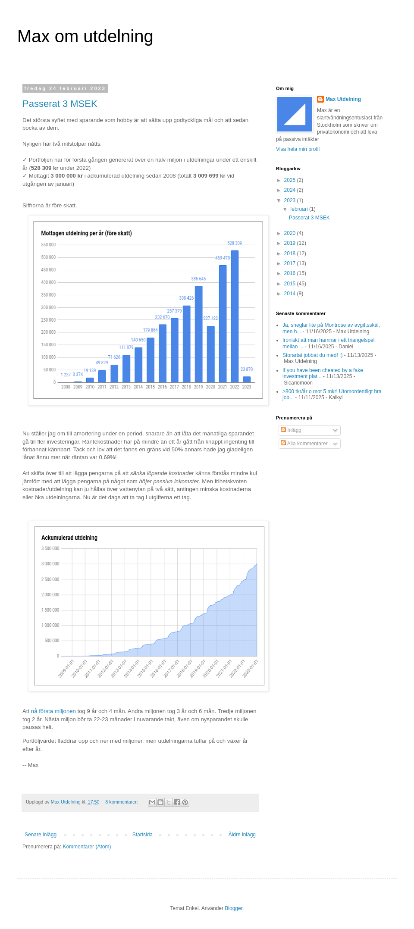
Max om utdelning (85, 36)
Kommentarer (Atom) (87, 847)
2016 (290, 273)
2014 (290, 294)
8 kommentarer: (122, 801)
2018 (290, 253)
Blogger (233, 908)
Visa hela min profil (298, 149)
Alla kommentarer (304, 444)
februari (299, 209)
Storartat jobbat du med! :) (312, 355)
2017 (290, 263)
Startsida (142, 835)
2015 (290, 284)
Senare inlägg (40, 835)
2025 (290, 180)
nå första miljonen (53, 711)
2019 (290, 243)
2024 (290, 190)
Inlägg (291, 430)
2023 (290, 200)
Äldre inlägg (242, 835)
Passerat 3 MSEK (59, 103)
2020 (290, 233)
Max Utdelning (343, 99)
